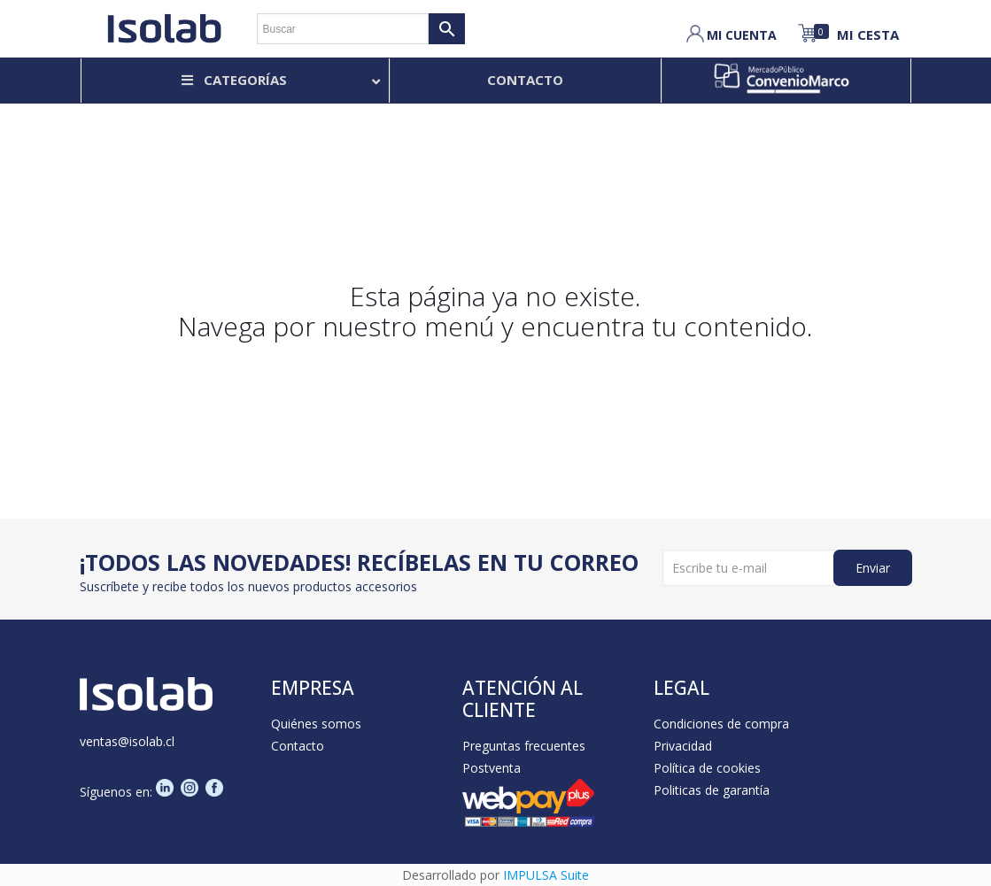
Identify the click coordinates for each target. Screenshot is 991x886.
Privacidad (683, 745)
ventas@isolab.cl (127, 741)
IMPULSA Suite (546, 875)
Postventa (491, 767)
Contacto (297, 745)
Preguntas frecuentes (523, 745)
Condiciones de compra (721, 723)
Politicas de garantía (712, 790)
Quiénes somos (316, 723)
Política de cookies (707, 767)
